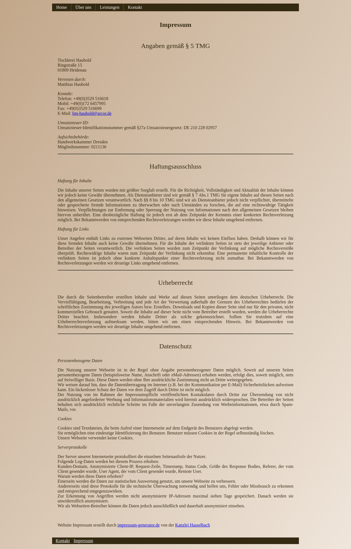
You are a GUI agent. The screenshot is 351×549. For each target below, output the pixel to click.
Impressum (83, 540)
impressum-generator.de (138, 525)
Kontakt (135, 7)
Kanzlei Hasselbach (192, 525)
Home (61, 7)
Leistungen (109, 7)
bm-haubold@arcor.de (92, 113)
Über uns (83, 7)
